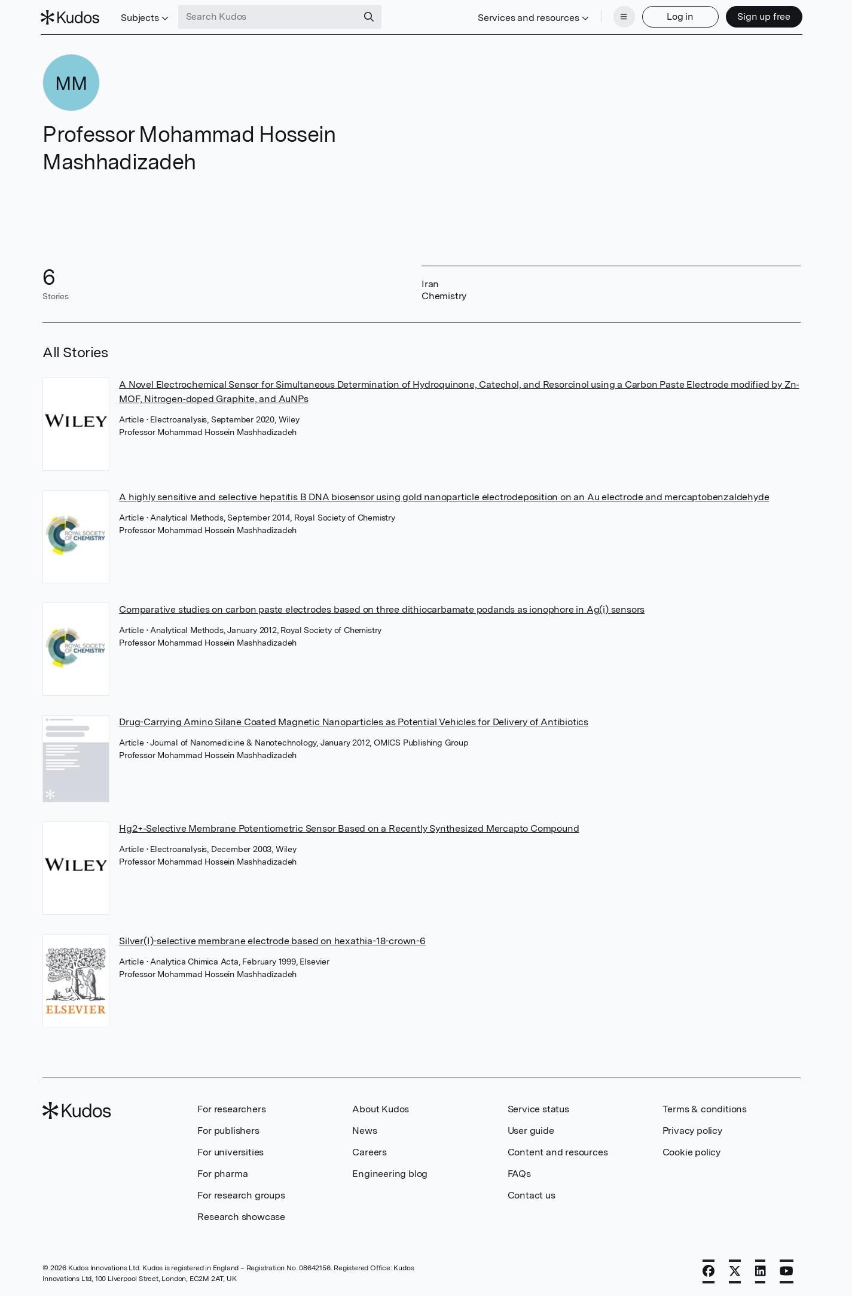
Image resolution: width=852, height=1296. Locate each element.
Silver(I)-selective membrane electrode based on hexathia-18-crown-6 (272, 939)
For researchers (231, 1108)
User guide (531, 1129)
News (364, 1129)
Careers (369, 1151)
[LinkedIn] (760, 1270)
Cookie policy (691, 1151)
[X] (735, 1270)
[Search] (371, 16)
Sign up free (762, 16)
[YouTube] (786, 1270)
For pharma (222, 1172)
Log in (678, 16)
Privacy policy (692, 1129)
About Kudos (380, 1108)
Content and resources (558, 1151)
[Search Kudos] (270, 16)
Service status (538, 1108)
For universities (230, 1151)
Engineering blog (389, 1172)
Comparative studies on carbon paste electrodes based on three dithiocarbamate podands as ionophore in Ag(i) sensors (382, 608)
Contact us (531, 1194)
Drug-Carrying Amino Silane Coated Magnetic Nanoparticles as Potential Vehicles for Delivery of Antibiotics (353, 721)
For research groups (241, 1194)
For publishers (228, 1129)
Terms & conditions (704, 1108)
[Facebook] (708, 1270)
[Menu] (622, 17)
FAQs (519, 1172)
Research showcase (241, 1215)
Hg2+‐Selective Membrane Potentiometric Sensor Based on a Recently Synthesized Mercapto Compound (349, 827)
